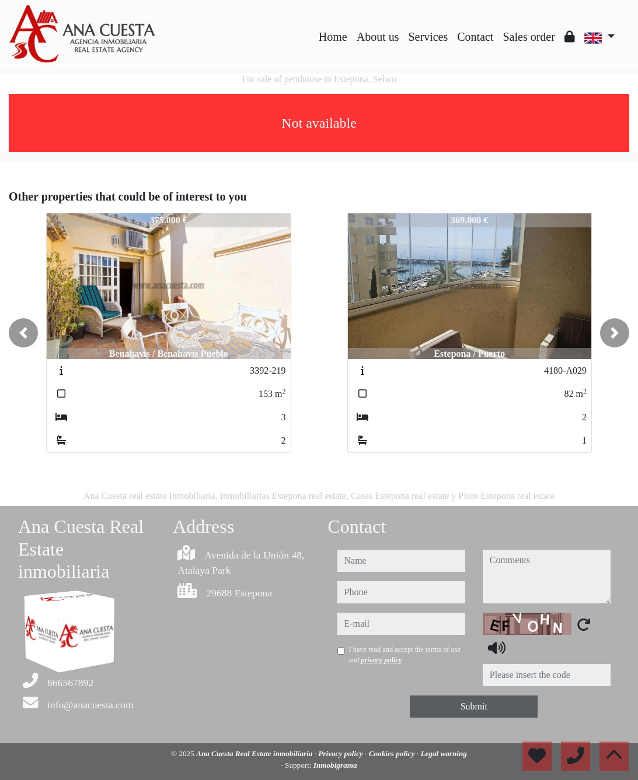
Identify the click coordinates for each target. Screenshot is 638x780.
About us (378, 36)
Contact (475, 36)
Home (333, 36)
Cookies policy (393, 753)
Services (428, 36)
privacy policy (381, 660)
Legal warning (443, 753)
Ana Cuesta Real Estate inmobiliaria (255, 753)
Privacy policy (341, 753)
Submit (474, 706)
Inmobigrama (335, 765)
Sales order (529, 36)
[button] (23, 332)
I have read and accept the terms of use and (405, 654)
